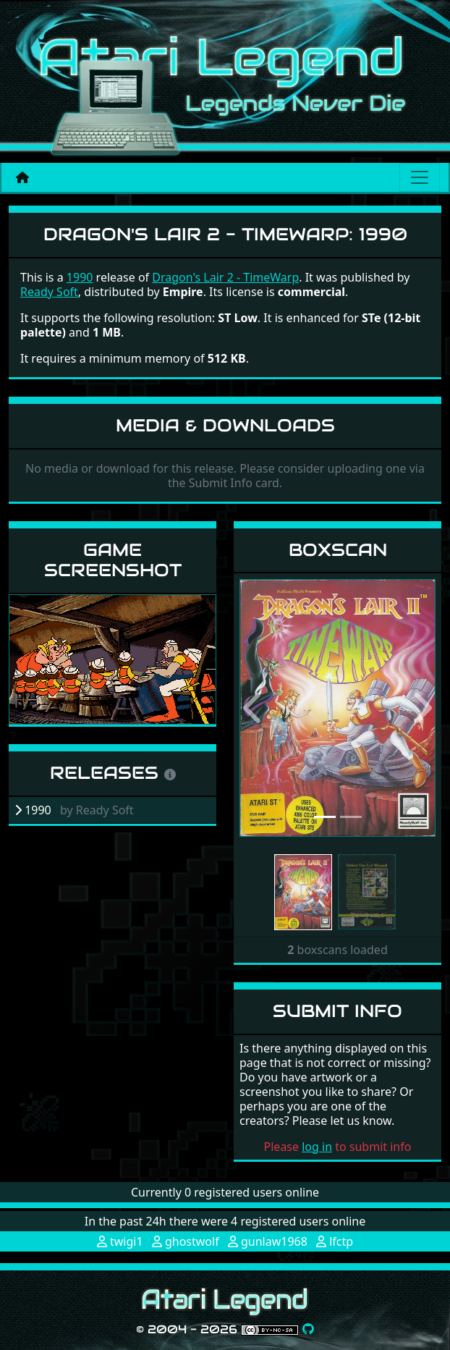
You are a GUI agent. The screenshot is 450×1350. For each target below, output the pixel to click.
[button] (254, 708)
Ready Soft (49, 292)
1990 (80, 277)
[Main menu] (419, 177)
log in (317, 1147)
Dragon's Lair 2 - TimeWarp (225, 277)
